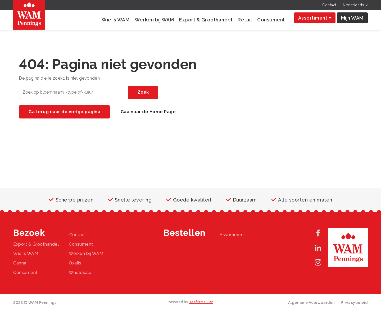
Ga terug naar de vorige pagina (64, 111)
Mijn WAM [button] (352, 18)
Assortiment (315, 18)
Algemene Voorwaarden (311, 302)
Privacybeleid (354, 302)
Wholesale (80, 272)
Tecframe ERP (201, 302)
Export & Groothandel (205, 19)
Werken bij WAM (154, 19)
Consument (271, 19)
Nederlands (355, 5)
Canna (19, 263)
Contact (329, 5)
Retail (245, 19)
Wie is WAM (115, 19)
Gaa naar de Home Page (148, 111)
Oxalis (75, 263)
